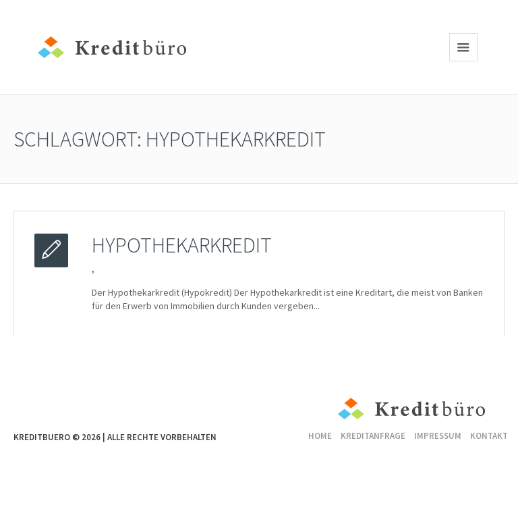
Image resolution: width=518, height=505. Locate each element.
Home (320, 435)
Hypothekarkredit (182, 245)
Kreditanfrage (373, 435)
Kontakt (489, 435)
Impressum (437, 435)
